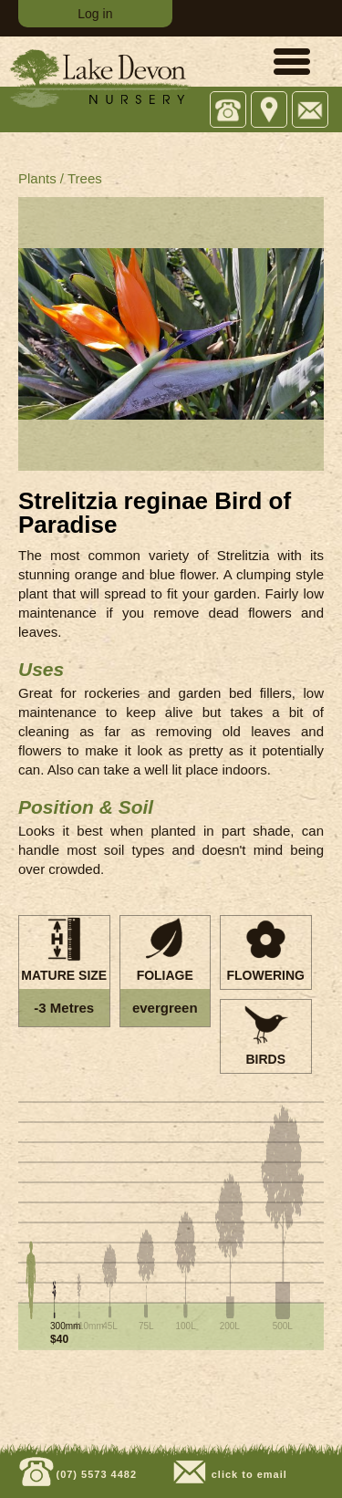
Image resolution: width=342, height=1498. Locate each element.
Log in (95, 13)
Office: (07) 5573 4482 (228, 111)
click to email (247, 1474)
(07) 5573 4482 (94, 1474)
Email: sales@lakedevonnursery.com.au (310, 111)
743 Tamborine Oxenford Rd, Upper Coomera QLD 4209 (269, 111)
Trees (84, 178)
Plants (37, 178)
